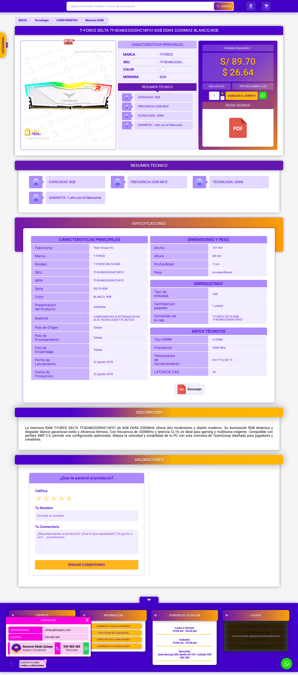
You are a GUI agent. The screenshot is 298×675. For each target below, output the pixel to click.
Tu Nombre (44, 508)
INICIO (23, 20)
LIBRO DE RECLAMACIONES (114, 648)
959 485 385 (52, 636)
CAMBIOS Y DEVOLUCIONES (114, 629)
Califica (41, 491)
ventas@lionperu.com (58, 629)
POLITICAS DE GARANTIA (114, 639)
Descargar (189, 389)
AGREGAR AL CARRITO (242, 95)
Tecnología (42, 20)
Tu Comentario (47, 527)
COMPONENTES (67, 20)
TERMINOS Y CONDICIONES (114, 658)
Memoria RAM (94, 20)
